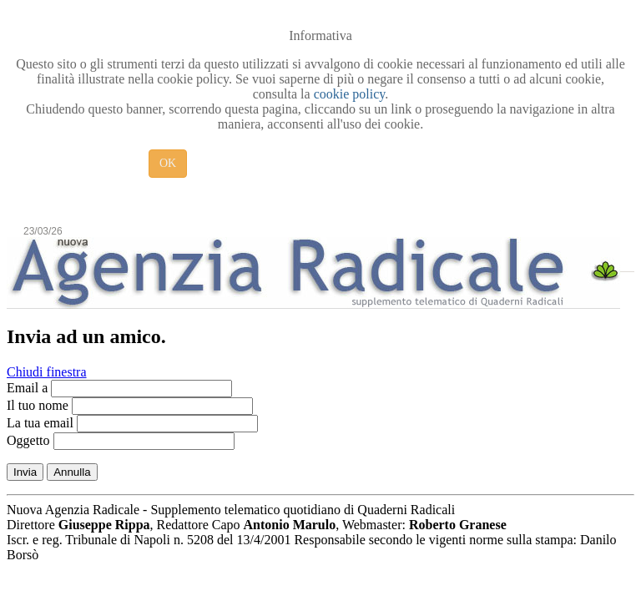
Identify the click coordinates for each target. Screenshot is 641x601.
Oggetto (28, 440)
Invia (25, 472)
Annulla (71, 472)
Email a (27, 388)
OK (167, 163)
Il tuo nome (37, 405)
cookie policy (350, 94)
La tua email (40, 423)
